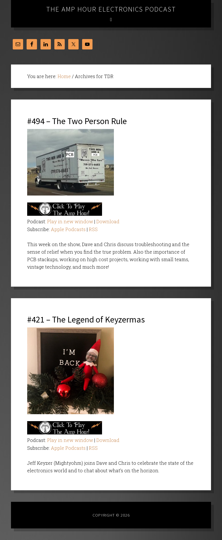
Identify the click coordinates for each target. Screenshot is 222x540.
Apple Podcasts (68, 229)
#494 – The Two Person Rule (77, 120)
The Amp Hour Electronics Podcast (111, 9)
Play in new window (70, 221)
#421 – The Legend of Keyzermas (86, 319)
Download (107, 221)
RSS (93, 229)
